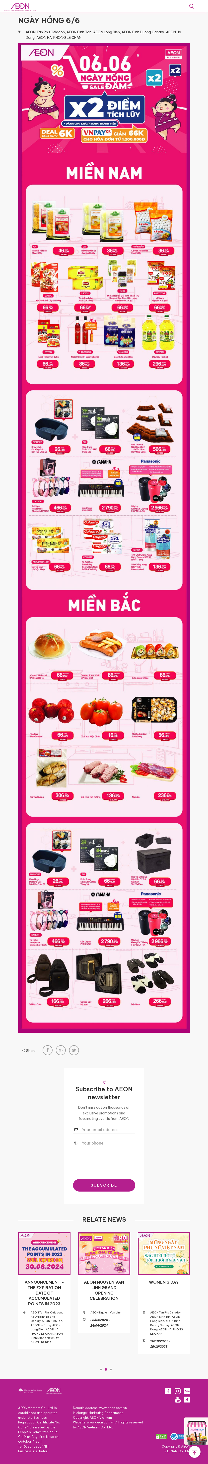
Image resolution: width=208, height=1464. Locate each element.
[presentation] (111, 1162)
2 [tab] (106, 1369)
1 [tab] (101, 1369)
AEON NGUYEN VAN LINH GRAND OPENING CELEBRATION (104, 1290)
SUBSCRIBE (104, 1185)
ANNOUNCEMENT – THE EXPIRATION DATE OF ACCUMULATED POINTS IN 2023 (44, 1293)
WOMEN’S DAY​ (164, 1282)
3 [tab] (111, 1369)
